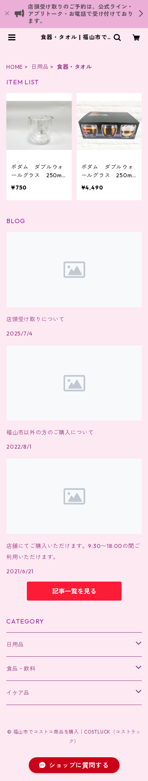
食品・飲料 (21, 668)
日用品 (40, 66)
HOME (14, 66)
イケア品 (18, 692)
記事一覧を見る (74, 591)
